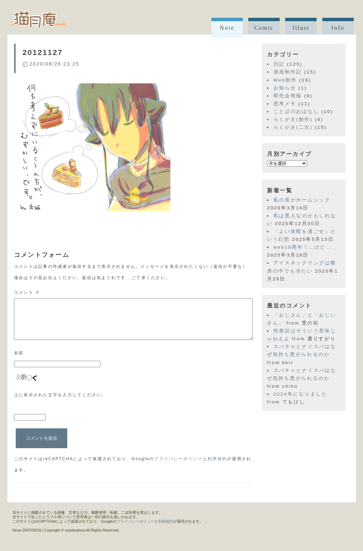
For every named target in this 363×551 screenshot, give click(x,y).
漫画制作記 (288, 71)
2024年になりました (300, 394)
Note (227, 28)
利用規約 (217, 467)
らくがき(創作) (293, 119)
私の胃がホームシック (302, 200)
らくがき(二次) (293, 127)
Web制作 (285, 80)
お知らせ (285, 88)
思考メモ (285, 103)
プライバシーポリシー (178, 467)
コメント (27, 292)
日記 (279, 64)
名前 (19, 361)
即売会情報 (288, 95)
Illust (300, 28)
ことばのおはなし (296, 111)
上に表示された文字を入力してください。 (60, 403)
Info (337, 28)
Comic (264, 28)
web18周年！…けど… (303, 247)
